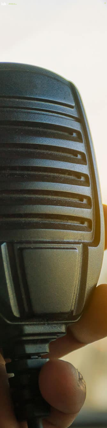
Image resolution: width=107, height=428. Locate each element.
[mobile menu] (105, 3)
